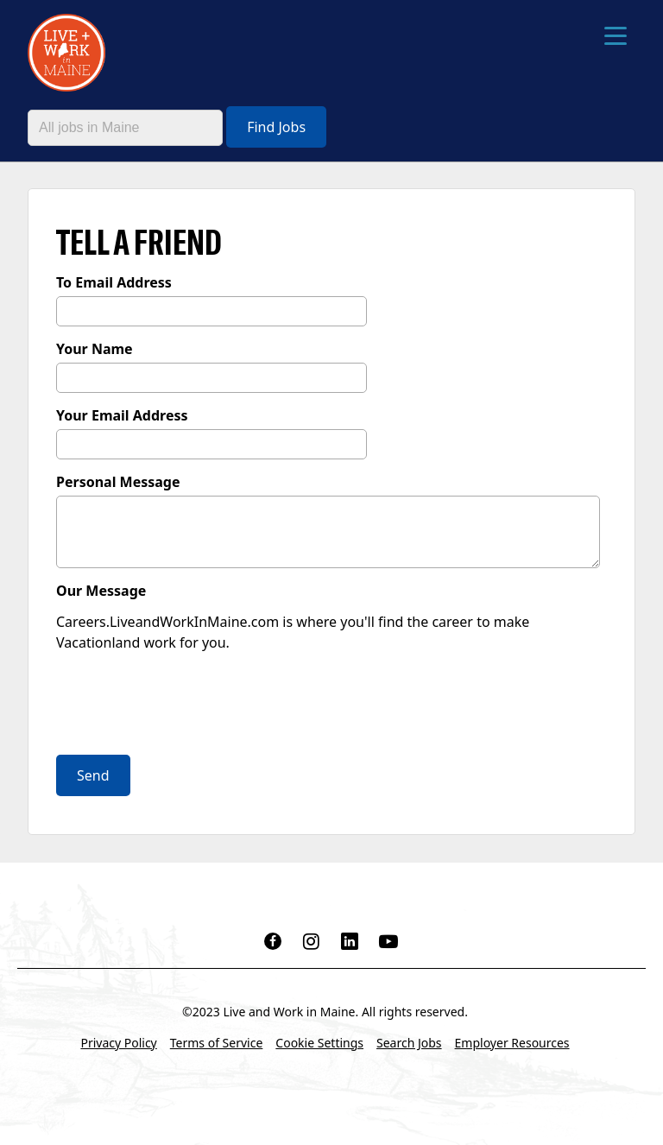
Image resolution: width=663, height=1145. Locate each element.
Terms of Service (216, 1042)
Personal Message (118, 481)
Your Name (94, 348)
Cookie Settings (319, 1042)
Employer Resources (512, 1042)
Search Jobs (409, 1042)
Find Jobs (276, 126)
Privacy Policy (118, 1042)
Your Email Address (122, 415)
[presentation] (187, 705)
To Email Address (114, 282)
